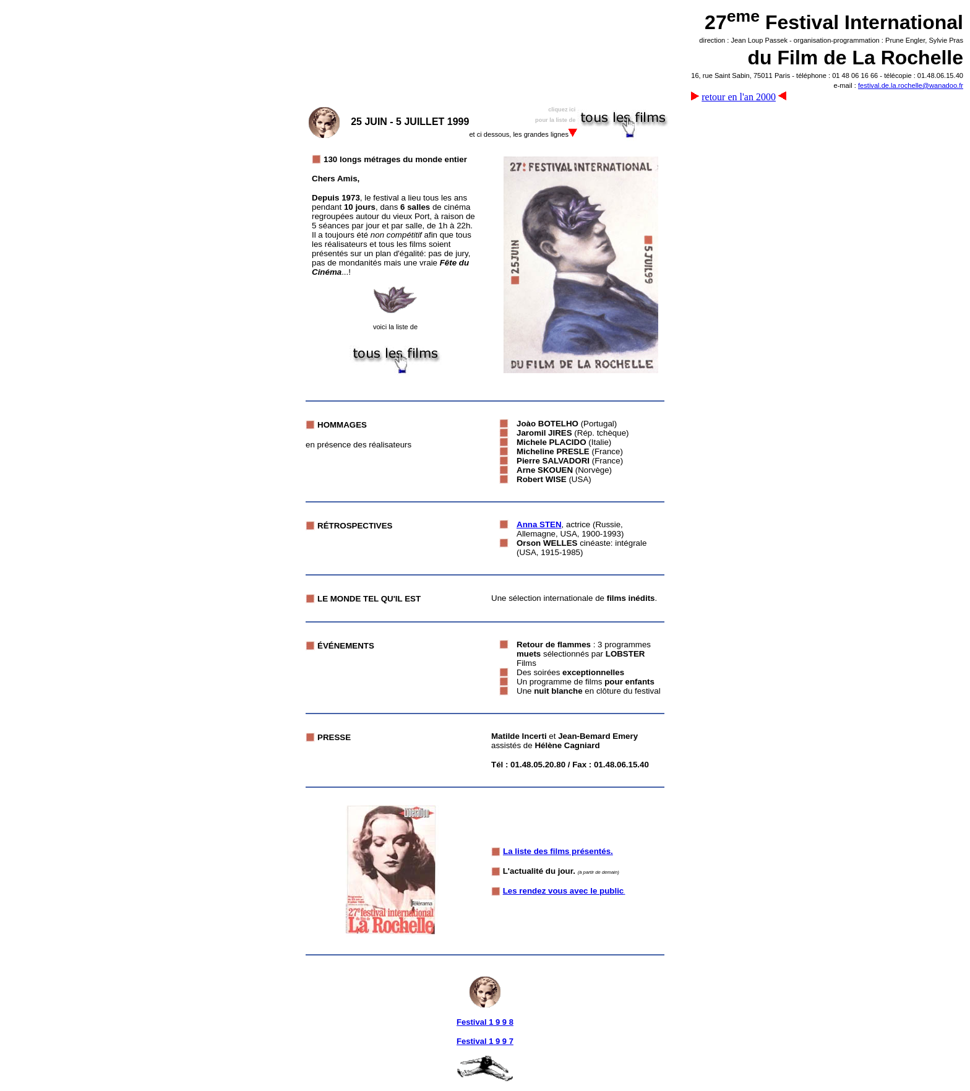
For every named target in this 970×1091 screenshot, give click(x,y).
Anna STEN (539, 524)
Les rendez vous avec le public (563, 890)
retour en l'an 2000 (739, 97)
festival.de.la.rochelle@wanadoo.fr (910, 85)
